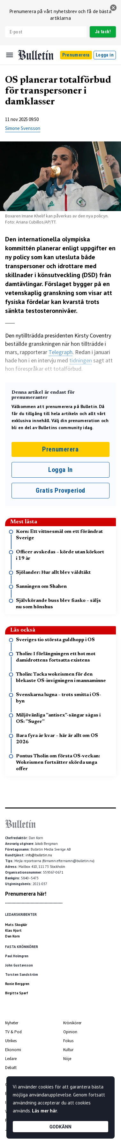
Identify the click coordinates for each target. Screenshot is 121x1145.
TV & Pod (13, 1032)
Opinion (70, 1032)
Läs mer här (44, 1111)
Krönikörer (72, 1023)
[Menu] (9, 54)
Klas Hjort (13, 930)
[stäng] (113, 7)
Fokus (68, 1040)
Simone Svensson (22, 128)
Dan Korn (12, 936)
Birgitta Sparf (16, 993)
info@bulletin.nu (39, 855)
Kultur (68, 1049)
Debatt (11, 1067)
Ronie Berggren (17, 984)
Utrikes (11, 1040)
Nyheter (11, 1023)
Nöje (67, 1058)
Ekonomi (13, 1049)
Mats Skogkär (16, 924)
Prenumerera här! (25, 893)
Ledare (11, 1058)
